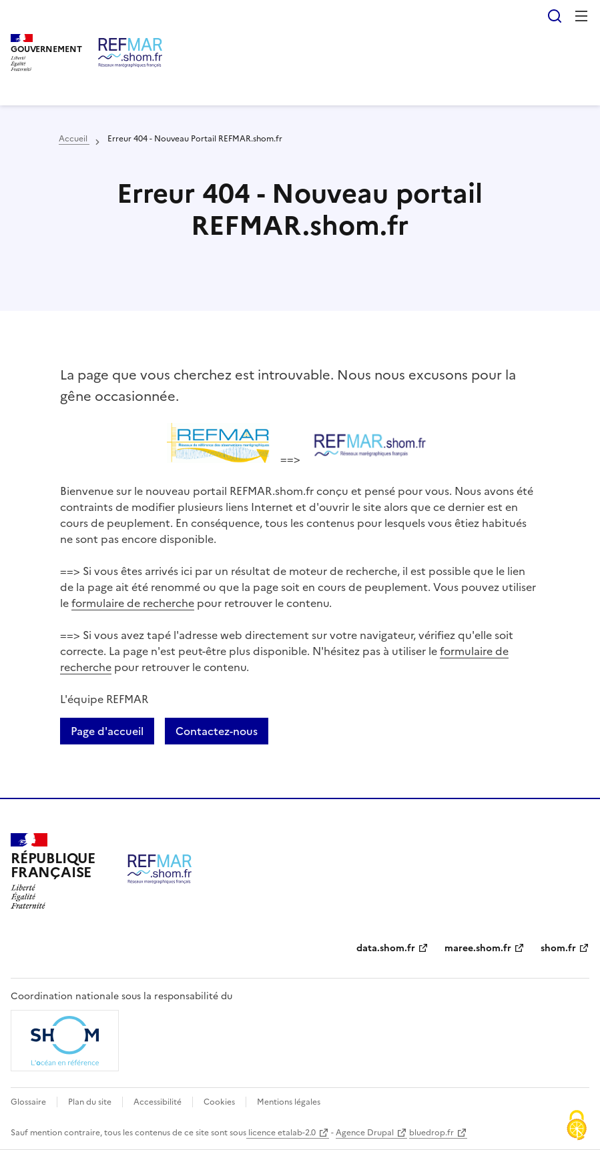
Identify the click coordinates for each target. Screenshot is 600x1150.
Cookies (219, 1102)
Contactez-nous (217, 731)
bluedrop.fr (431, 1133)
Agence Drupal (365, 1133)
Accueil (74, 139)
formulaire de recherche (132, 603)
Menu (581, 16)
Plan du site (89, 1102)
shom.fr (558, 948)
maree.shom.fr (477, 948)
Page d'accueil (107, 731)
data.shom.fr (385, 948)
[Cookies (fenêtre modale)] (576, 1126)
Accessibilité (157, 1102)
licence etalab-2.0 (281, 1133)
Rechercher (554, 16)
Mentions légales (288, 1102)
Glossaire (28, 1102)
